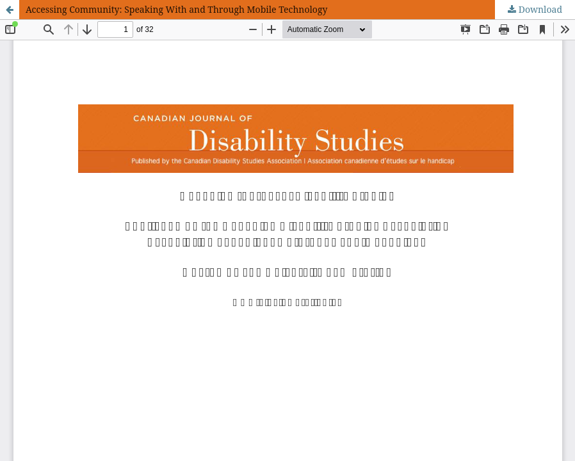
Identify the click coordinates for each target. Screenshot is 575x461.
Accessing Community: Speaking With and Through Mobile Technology (176, 9)
